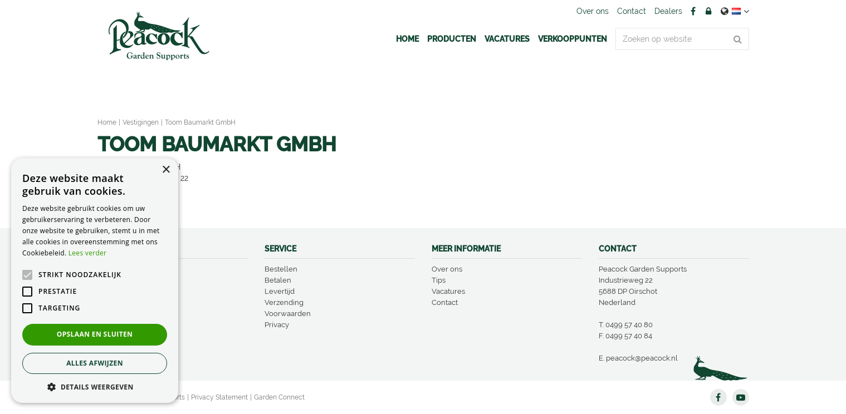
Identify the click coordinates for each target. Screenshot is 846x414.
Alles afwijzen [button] (94, 363)
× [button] (166, 170)
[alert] (94, 280)
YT (740, 397)
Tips (439, 280)
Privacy (277, 325)
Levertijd (280, 291)
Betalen (278, 280)
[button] (94, 386)
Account (708, 11)
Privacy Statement (219, 397)
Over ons (447, 269)
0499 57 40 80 (629, 325)
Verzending (284, 302)
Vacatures (448, 291)
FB (693, 11)
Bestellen (281, 269)
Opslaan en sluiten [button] (95, 334)
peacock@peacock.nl (642, 358)
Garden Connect (279, 397)
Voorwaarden (288, 313)
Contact (445, 302)
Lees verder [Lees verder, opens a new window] (88, 253)
